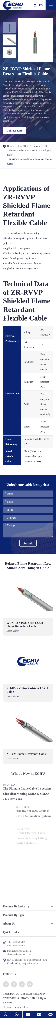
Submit (28, 543)
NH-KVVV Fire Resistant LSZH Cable (27, 690)
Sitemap (7, 1007)
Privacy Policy (21, 1007)
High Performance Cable (36, 146)
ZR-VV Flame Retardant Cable (26, 753)
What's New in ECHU (28, 775)
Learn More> (12, 631)
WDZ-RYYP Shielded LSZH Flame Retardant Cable (24, 624)
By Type (19, 146)
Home (10, 146)
